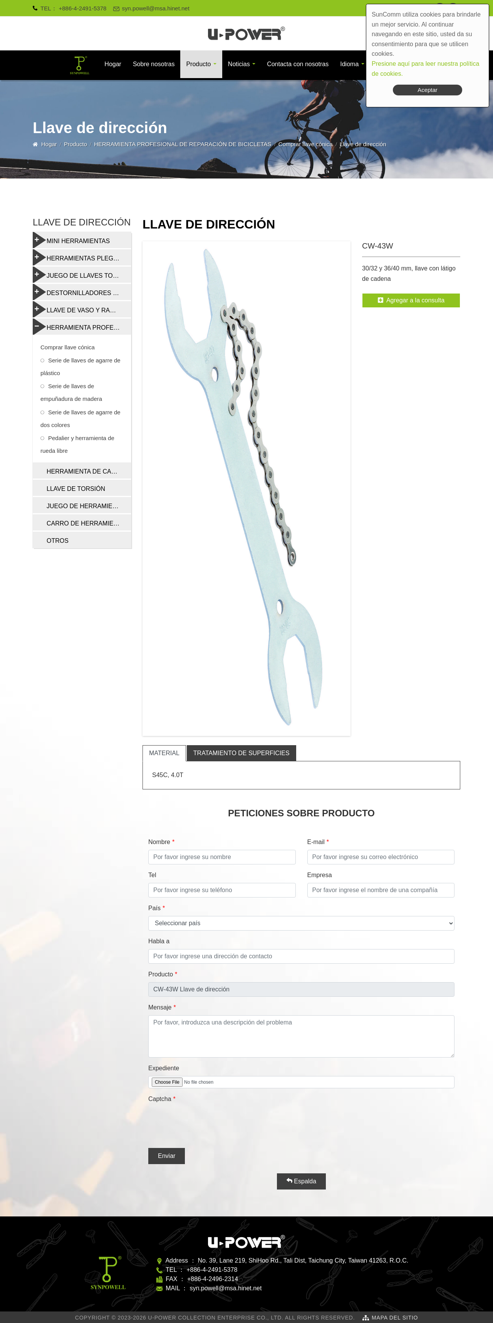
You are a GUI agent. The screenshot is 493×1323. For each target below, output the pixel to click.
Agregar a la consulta (411, 300)
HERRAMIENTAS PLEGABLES (82, 257)
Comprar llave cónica (305, 144)
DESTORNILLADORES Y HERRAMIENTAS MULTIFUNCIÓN (82, 292)
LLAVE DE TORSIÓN (76, 488)
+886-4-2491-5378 (83, 8)
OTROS (58, 540)
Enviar (166, 1156)
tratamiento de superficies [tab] (241, 753)
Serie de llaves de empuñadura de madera (71, 392)
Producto (198, 64)
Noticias (239, 64)
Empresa (319, 875)
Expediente (163, 1068)
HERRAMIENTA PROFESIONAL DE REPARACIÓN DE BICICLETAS (182, 144)
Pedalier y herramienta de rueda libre (77, 444)
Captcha (159, 1099)
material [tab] (164, 753)
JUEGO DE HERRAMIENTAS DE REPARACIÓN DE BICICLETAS (89, 506)
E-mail (316, 842)
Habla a (158, 941)
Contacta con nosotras (298, 64)
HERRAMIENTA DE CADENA (87, 471)
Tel (152, 875)
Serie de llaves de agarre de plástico (80, 366)
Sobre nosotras (154, 64)
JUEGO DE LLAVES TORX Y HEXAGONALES (82, 275)
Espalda (301, 1181)
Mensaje (159, 1007)
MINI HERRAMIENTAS (71, 240)
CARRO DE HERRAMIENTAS (88, 523)
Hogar (112, 64)
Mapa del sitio (395, 1318)
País (154, 908)
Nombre (159, 842)
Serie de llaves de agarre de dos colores (80, 418)
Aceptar (428, 90)
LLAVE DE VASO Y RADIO (77, 309)
